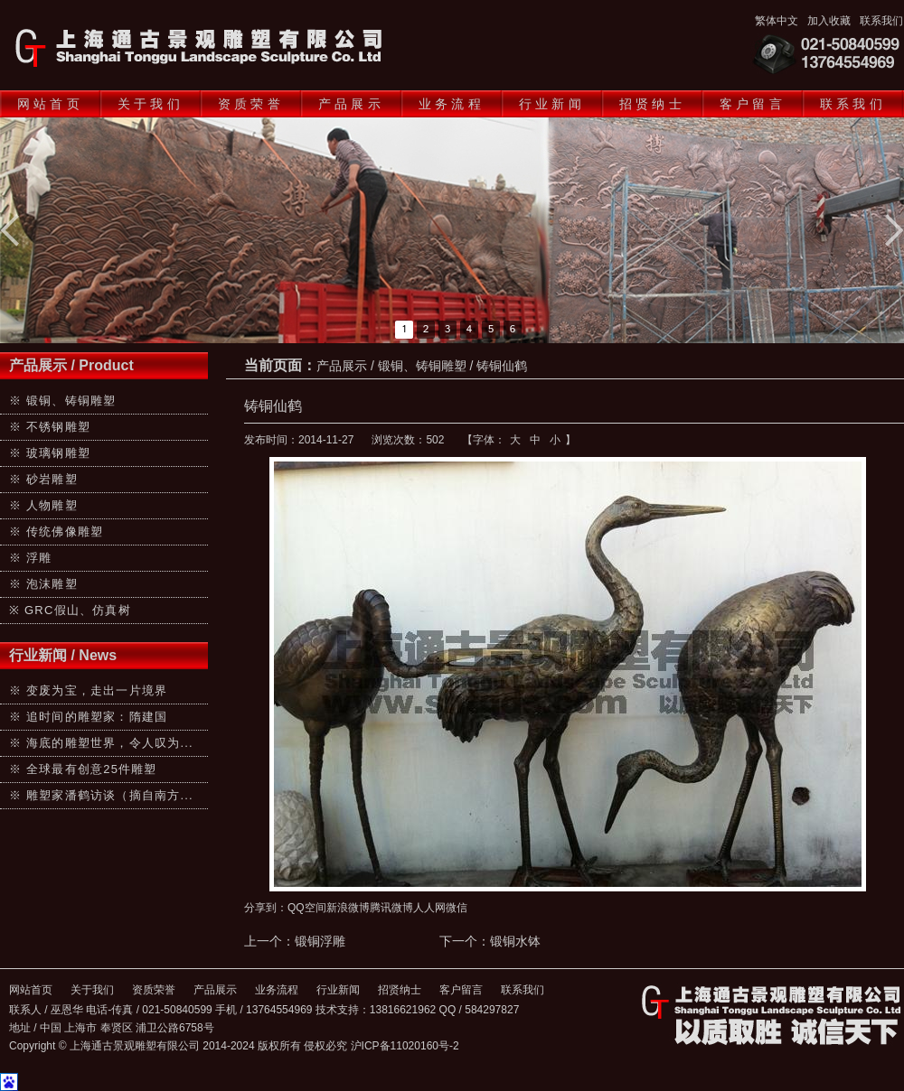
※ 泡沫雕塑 (43, 584)
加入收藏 (829, 20)
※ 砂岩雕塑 (43, 479)
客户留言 (753, 104)
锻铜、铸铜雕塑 (422, 366)
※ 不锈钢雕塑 (49, 427)
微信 (456, 907)
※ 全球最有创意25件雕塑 (83, 769)
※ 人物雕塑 (43, 505)
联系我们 (881, 20)
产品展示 (351, 104)
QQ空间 (306, 907)
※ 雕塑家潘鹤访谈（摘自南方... (101, 795)
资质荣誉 (251, 104)
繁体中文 (776, 20)
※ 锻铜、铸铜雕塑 (62, 400)
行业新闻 (552, 104)
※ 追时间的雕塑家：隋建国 (88, 716)
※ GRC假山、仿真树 (70, 610)
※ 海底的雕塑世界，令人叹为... (101, 743)
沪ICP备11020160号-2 (405, 1046)
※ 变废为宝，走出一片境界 (88, 690)
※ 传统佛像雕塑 (56, 531)
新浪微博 (348, 907)
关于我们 (151, 104)
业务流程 (452, 104)
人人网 (429, 907)
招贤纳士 (652, 104)
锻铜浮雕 (320, 941)
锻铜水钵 (515, 941)
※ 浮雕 (30, 557)
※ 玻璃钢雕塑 (49, 453)
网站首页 (50, 104)
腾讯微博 (391, 907)
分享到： (265, 907)
